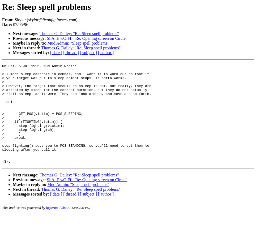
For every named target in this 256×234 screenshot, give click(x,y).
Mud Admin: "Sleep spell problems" (78, 43)
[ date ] (56, 52)
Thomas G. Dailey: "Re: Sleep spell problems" (79, 33)
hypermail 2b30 (57, 227)
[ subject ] (88, 52)
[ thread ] (71, 52)
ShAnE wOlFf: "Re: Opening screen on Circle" (87, 38)
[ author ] (106, 52)
